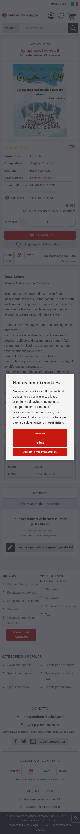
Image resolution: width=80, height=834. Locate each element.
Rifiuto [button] (40, 442)
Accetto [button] (40, 433)
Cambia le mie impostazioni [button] (40, 451)
